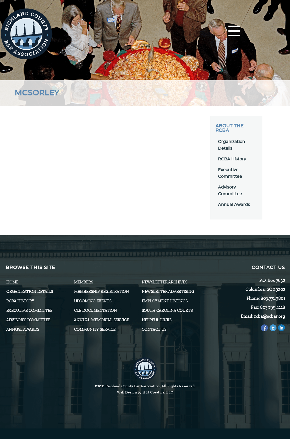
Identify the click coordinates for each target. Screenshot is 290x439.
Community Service (94, 329)
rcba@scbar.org (269, 316)
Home (12, 282)
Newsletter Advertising (168, 291)
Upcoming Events (92, 301)
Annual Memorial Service (101, 320)
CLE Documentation (95, 310)
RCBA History (232, 159)
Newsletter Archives (164, 282)
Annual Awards (234, 205)
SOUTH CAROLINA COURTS (167, 310)
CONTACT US (154, 329)
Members (83, 282)
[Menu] (234, 31)
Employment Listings (164, 301)
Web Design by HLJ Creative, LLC (145, 392)
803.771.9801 (272, 298)
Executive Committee (29, 310)
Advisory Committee (28, 320)
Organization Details (29, 291)
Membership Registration (101, 291)
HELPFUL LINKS (156, 320)
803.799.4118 (272, 307)
